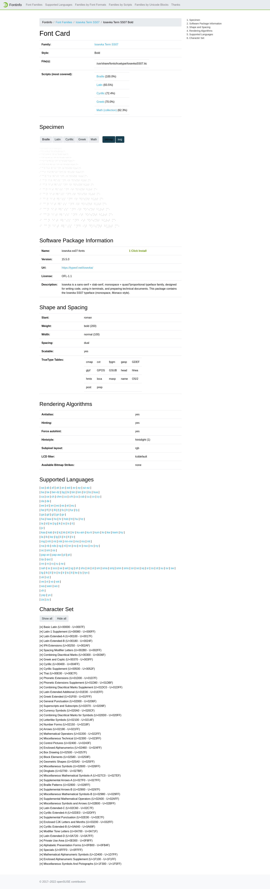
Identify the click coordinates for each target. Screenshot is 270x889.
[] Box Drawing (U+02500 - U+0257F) (63, 752)
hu (76, 519)
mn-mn (68, 541)
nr (80, 545)
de (47, 501)
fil (55, 510)
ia (42, 523)
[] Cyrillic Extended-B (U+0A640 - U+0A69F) (67, 826)
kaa (43, 532)
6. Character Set (195, 38)
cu (88, 496)
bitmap (109, 139)
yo (49, 595)
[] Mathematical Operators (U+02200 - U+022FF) (70, 733)
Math (94, 139)
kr (73, 532)
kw (108, 532)
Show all (47, 618)
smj (112, 568)
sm (98, 568)
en (52, 505)
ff (47, 510)
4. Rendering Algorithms (199, 30)
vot (57, 581)
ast (68, 487)
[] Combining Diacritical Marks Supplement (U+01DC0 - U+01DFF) (81, 687)
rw (62, 563)
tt (72, 572)
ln (65, 536)
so (137, 568)
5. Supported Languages (200, 34)
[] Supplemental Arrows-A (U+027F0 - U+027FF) (70, 780)
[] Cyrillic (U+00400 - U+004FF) (60, 664)
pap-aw (56, 554)
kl (69, 532)
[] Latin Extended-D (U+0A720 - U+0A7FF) (66, 836)
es (62, 505)
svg (120, 139)
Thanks (175, 4)
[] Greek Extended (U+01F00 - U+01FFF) (66, 696)
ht (71, 519)
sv (166, 568)
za (42, 599)
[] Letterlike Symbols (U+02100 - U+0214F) (67, 720)
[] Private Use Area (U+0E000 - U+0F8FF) (66, 840)
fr (67, 510)
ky (121, 532)
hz (81, 519)
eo (57, 505)
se (60, 568)
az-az (86, 487)
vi (47, 581)
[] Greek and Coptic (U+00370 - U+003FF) (66, 659)
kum (97, 532)
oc (42, 550)
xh (42, 590)
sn (132, 568)
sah (43, 568)
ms (83, 541)
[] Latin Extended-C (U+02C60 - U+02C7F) (67, 808)
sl (93, 568)
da (42, 501)
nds (54, 545)
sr (148, 568)
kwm (115, 532)
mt (88, 541)
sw (172, 568)
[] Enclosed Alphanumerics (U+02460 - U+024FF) (71, 747)
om (48, 550)
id (46, 523)
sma (104, 568)
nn (69, 545)
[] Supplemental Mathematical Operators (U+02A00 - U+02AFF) (79, 799)
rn (47, 563)
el (47, 505)
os (53, 550)
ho (55, 519)
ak (57, 487)
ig (55, 523)
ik (60, 523)
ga (42, 514)
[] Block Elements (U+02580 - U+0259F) (65, 757)
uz (47, 577)
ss (152, 568)
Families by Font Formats (90, 4)
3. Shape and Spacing (198, 27)
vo (51, 581)
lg (57, 536)
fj (58, 510)
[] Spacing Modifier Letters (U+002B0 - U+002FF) (70, 650)
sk (88, 568)
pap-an (45, 554)
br (85, 492)
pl (64, 554)
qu (42, 559)
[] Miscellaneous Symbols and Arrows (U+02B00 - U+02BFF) (77, 803)
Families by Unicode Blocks (152, 4)
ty (81, 572)
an (63, 487)
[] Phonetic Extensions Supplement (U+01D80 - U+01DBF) (76, 682)
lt (68, 536)
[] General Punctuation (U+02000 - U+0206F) (68, 701)
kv (103, 532)
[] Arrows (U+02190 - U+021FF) (60, 729)
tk (47, 572)
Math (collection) (107, 110)
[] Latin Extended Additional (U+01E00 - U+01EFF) (71, 692)
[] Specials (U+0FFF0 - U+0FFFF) (61, 850)
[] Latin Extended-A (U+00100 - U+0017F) (66, 636)
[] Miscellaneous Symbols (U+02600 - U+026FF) (70, 766)
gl (53, 514)
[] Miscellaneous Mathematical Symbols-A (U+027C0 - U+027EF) (80, 775)
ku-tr (89, 532)
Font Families (34, 4)
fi (50, 510)
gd (47, 514)
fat (42, 510)
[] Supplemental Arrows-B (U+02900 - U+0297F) (70, 789)
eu (72, 505)
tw (76, 572)
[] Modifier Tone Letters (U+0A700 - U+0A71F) (69, 831)
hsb (66, 519)
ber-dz (55, 492)
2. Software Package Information (204, 23)
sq (142, 568)
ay (79, 487)
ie (51, 523)
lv (72, 536)
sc (49, 568)
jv (42, 527)
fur (71, 510)
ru (57, 563)
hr (60, 519)
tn (55, 572)
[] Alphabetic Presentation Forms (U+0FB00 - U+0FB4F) (75, 845)
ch (52, 496)
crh (71, 496)
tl (50, 572)
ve (42, 581)
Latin (100, 84)
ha (42, 519)
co (65, 496)
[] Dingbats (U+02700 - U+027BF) (61, 771)
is (68, 523)
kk (64, 532)
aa (42, 487)
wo (56, 586)
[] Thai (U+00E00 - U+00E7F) (58, 673)
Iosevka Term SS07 (88, 22)
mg (43, 541)
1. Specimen (193, 20)
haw (48, 519)
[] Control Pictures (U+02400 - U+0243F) (65, 743)
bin (73, 492)
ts (68, 572)
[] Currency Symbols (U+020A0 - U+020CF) (67, 710)
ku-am (80, 532)
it (72, 523)
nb (47, 545)
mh (49, 541)
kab (50, 532)
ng (59, 545)
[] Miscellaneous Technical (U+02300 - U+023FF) (70, 738)
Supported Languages (58, 4)
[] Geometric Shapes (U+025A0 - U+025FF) (67, 761)
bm (79, 492)
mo (77, 541)
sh (76, 568)
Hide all (61, 618)
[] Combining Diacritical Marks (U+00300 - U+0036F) (72, 655)
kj (60, 532)
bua (95, 492)
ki (55, 532)
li (60, 536)
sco (55, 568)
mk (60, 541)
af (53, 487)
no (74, 545)
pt (69, 554)
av (74, 487)
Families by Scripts (120, 4)
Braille (100, 76)
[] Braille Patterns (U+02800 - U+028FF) (65, 785)
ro (52, 563)
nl (65, 545)
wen (49, 586)
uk (42, 577)
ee (42, 505)
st (157, 568)
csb (82, 496)
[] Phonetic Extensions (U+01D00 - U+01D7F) (68, 678)
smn (118, 568)
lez (51, 536)
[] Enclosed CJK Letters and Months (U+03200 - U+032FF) (76, 822)
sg (71, 568)
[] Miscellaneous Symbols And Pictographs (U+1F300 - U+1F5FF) (80, 864)
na (42, 545)
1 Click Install (138, 250)
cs (76, 496)
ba (42, 492)
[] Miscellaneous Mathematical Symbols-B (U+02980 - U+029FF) (80, 794)
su (161, 568)
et (68, 505)
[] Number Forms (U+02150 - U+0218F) (65, 724)
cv (93, 496)
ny (96, 545)
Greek (100, 101)
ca (42, 496)
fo (63, 510)
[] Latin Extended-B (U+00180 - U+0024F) (66, 641)
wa (43, 586)
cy (98, 496)
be (47, 492)
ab (47, 487)
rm (42, 563)
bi (68, 492)
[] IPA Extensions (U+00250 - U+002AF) (65, 645)
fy (77, 510)
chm (59, 496)
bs (89, 492)
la (42, 536)
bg (63, 492)
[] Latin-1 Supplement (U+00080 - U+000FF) (67, 631)
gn (57, 514)
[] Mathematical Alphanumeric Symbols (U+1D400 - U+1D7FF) (78, 854)
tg (42, 572)
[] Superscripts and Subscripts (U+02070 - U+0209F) (73, 706)
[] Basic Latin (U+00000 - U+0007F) (62, 627)
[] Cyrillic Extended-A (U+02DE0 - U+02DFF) (68, 812)
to (59, 572)
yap (43, 595)
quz (48, 559)
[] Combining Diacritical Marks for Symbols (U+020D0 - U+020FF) (80, 715)
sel (66, 568)
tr (63, 572)
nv (91, 545)
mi (54, 541)
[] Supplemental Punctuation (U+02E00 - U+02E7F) (72, 817)
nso (85, 545)
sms (126, 568)
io (64, 523)
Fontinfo (12, 4)
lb (46, 536)
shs (83, 568)
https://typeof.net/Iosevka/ (77, 267)
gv (62, 514)
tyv (86, 572)
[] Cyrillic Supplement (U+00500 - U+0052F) (67, 668)
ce (47, 496)
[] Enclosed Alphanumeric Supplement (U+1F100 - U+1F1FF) (78, 859)
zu (47, 599)
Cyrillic (101, 93)
